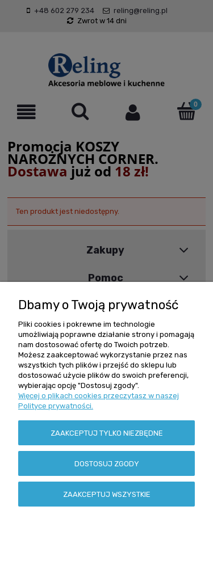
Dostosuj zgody (106, 463)
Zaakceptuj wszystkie (107, 494)
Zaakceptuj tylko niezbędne (107, 433)
